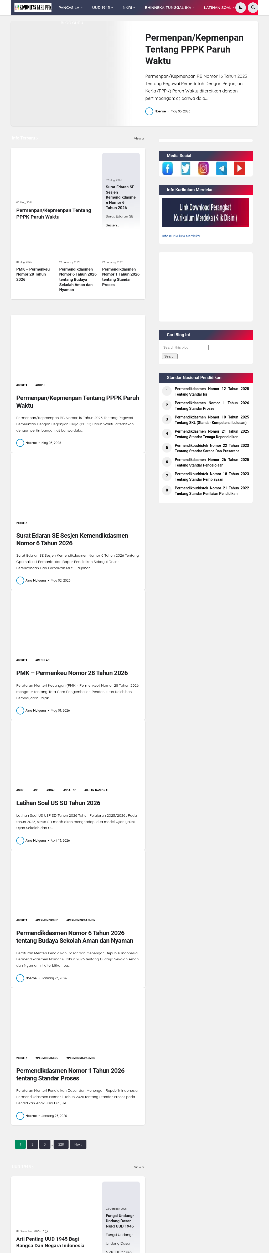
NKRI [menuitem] (127, 7)
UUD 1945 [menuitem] (101, 7)
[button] (240, 7)
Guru (41, 385)
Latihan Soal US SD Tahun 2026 (58, 803)
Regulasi (44, 660)
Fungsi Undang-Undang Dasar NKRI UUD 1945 (120, 1220)
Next (78, 1144)
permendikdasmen (81, 920)
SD (37, 790)
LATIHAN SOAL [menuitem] (217, 7)
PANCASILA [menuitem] (69, 7)
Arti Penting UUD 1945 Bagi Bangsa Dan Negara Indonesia (50, 1242)
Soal (51, 790)
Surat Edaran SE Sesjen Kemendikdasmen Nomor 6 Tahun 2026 (121, 197)
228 (61, 1144)
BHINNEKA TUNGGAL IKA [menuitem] (168, 7)
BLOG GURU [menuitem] (72, 22)
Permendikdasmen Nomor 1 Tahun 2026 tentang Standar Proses (120, 277)
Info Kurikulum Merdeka (181, 236)
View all (139, 138)
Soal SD (71, 790)
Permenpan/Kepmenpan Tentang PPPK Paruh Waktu (194, 49)
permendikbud (48, 920)
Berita (22, 385)
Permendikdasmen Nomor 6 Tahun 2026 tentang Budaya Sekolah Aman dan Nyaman (78, 279)
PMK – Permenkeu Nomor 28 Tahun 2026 (33, 274)
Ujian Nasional (97, 790)
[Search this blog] (185, 347)
